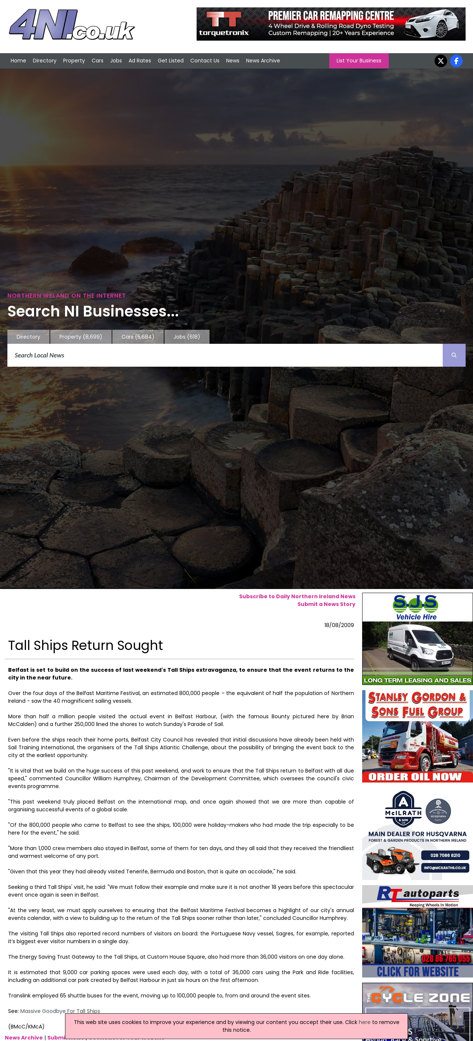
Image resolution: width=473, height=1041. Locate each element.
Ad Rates (140, 60)
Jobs (116, 60)
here (365, 1022)
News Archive (263, 60)
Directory (45, 60)
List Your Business (359, 60)
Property (74, 60)
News (232, 60)
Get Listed (171, 60)
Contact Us (205, 60)
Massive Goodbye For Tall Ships (60, 1011)
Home (18, 60)
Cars (97, 60)
